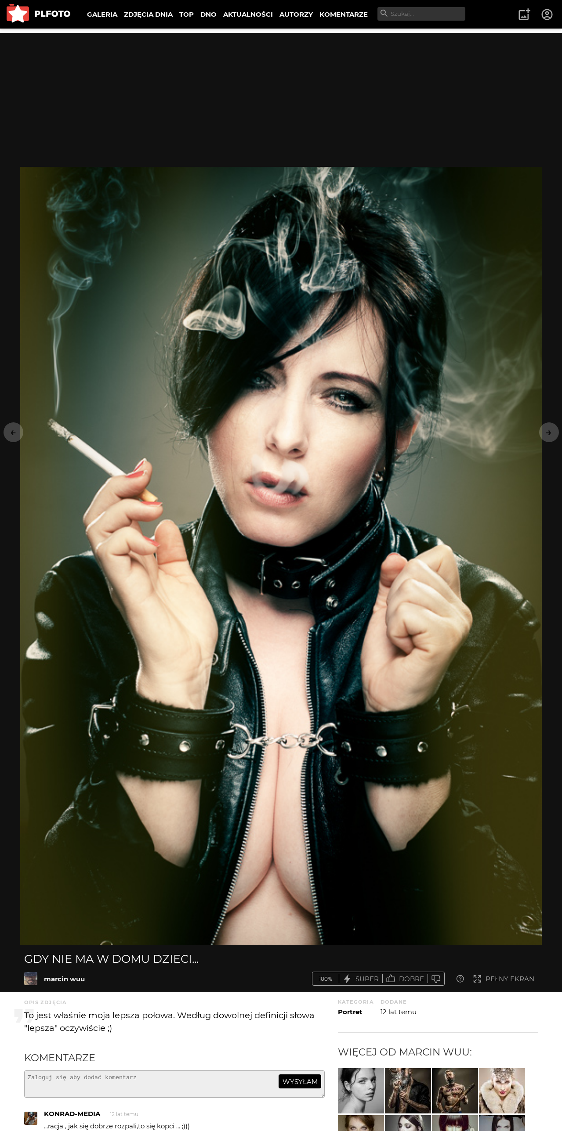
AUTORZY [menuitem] (296, 14)
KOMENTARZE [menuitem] (343, 14)
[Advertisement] (281, 94)
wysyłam (300, 1081)
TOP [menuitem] (186, 14)
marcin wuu (64, 979)
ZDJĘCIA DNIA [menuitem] (148, 14)
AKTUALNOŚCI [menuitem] (248, 14)
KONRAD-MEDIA (72, 1117)
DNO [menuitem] (208, 14)
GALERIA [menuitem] (102, 14)
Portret (350, 1012)
